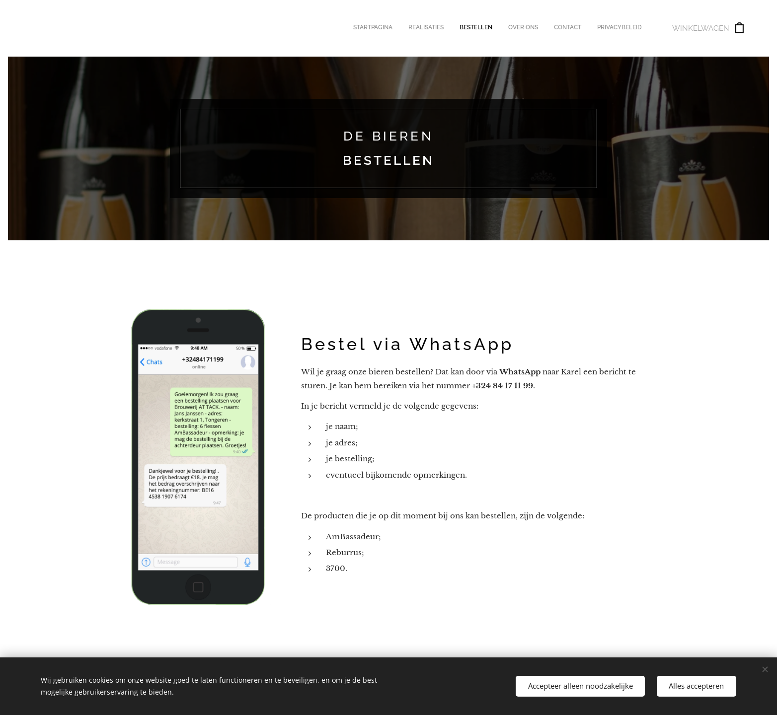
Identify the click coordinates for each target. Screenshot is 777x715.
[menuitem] (565, 28)
